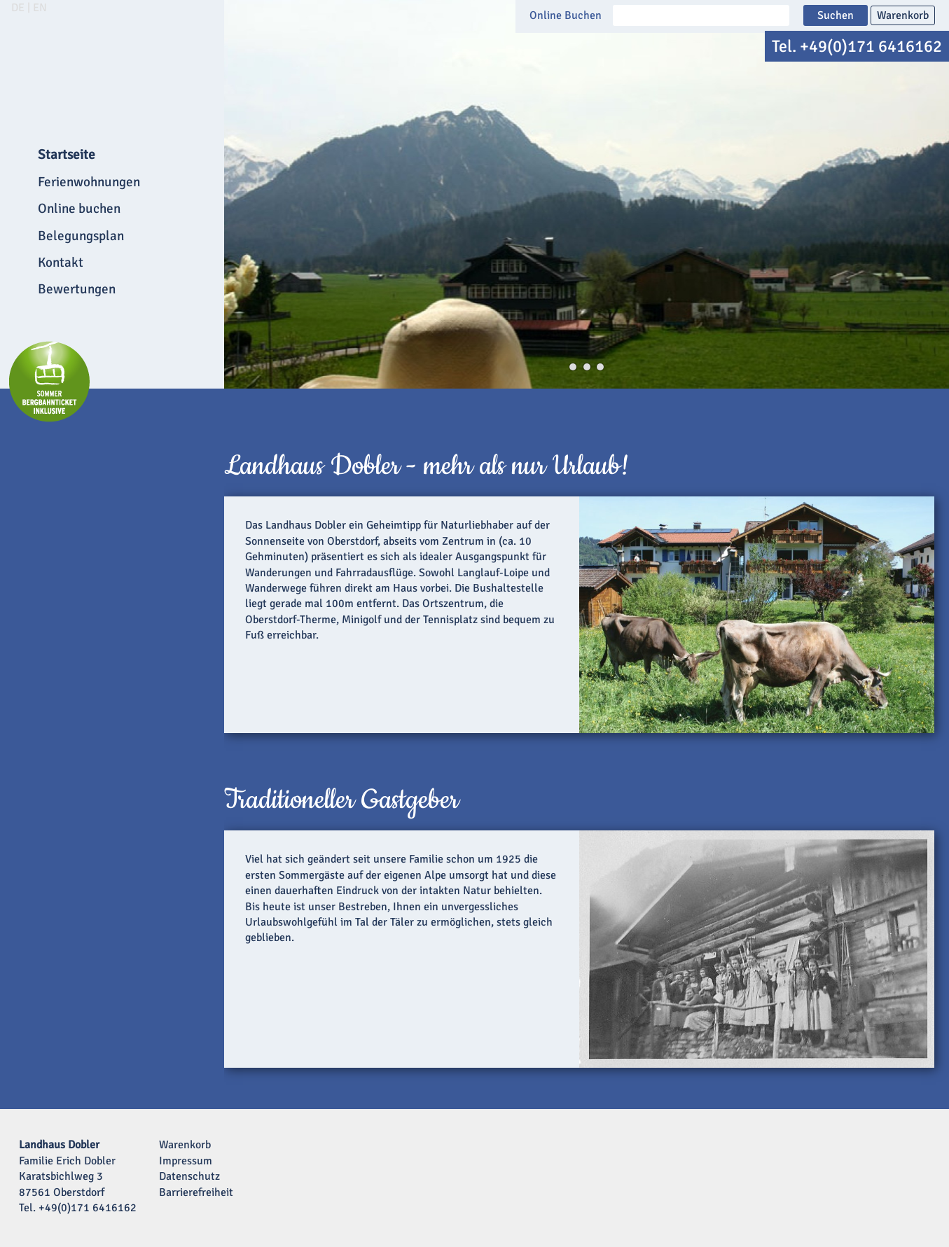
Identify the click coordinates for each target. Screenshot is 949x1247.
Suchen (835, 15)
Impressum (185, 1161)
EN (40, 8)
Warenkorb (903, 15)
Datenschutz (189, 1176)
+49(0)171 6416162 (871, 46)
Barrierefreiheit (196, 1192)
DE (18, 8)
